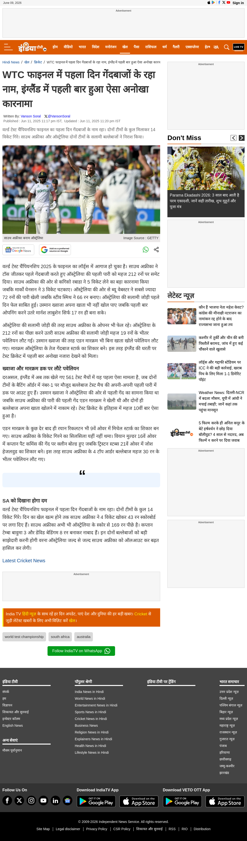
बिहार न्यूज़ (226, 712)
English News (12, 725)
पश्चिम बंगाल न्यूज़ (231, 705)
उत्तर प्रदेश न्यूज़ (229, 692)
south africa (60, 637)
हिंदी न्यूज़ (29, 614)
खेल (125, 47)
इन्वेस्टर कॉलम (11, 719)
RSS (172, 829)
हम (4, 698)
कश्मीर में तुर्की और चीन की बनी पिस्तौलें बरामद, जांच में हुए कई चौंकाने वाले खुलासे (221, 343)
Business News (86, 725)
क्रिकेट (38, 62)
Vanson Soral (31, 116)
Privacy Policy (96, 829)
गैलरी (176, 47)
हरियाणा (225, 752)
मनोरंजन (110, 47)
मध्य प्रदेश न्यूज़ (229, 719)
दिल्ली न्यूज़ (226, 698)
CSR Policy (121, 829)
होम (55, 47)
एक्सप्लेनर (192, 47)
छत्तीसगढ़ (225, 759)
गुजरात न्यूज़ (227, 739)
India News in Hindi (89, 692)
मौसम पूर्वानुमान (12, 750)
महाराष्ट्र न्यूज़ (227, 725)
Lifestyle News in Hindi (92, 752)
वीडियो (68, 47)
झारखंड (224, 773)
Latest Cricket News (23, 560)
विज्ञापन (7, 705)
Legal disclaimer (68, 829)
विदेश (95, 47)
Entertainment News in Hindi (96, 705)
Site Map (43, 829)
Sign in (238, 3)
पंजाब (223, 746)
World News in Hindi (90, 698)
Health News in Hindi (90, 746)
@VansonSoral (59, 116)
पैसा (136, 47)
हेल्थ (208, 47)
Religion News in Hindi (92, 732)
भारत (82, 47)
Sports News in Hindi (90, 712)
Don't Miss (184, 138)
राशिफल (150, 47)
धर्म (164, 47)
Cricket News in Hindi (91, 719)
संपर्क (5, 692)
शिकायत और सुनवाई (15, 712)
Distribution (202, 829)
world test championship (24, 637)
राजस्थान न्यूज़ (228, 732)
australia (83, 637)
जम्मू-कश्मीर (227, 766)
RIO (185, 829)
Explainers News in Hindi (93, 739)
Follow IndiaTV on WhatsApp (81, 651)
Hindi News (11, 62)
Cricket (140, 614)
